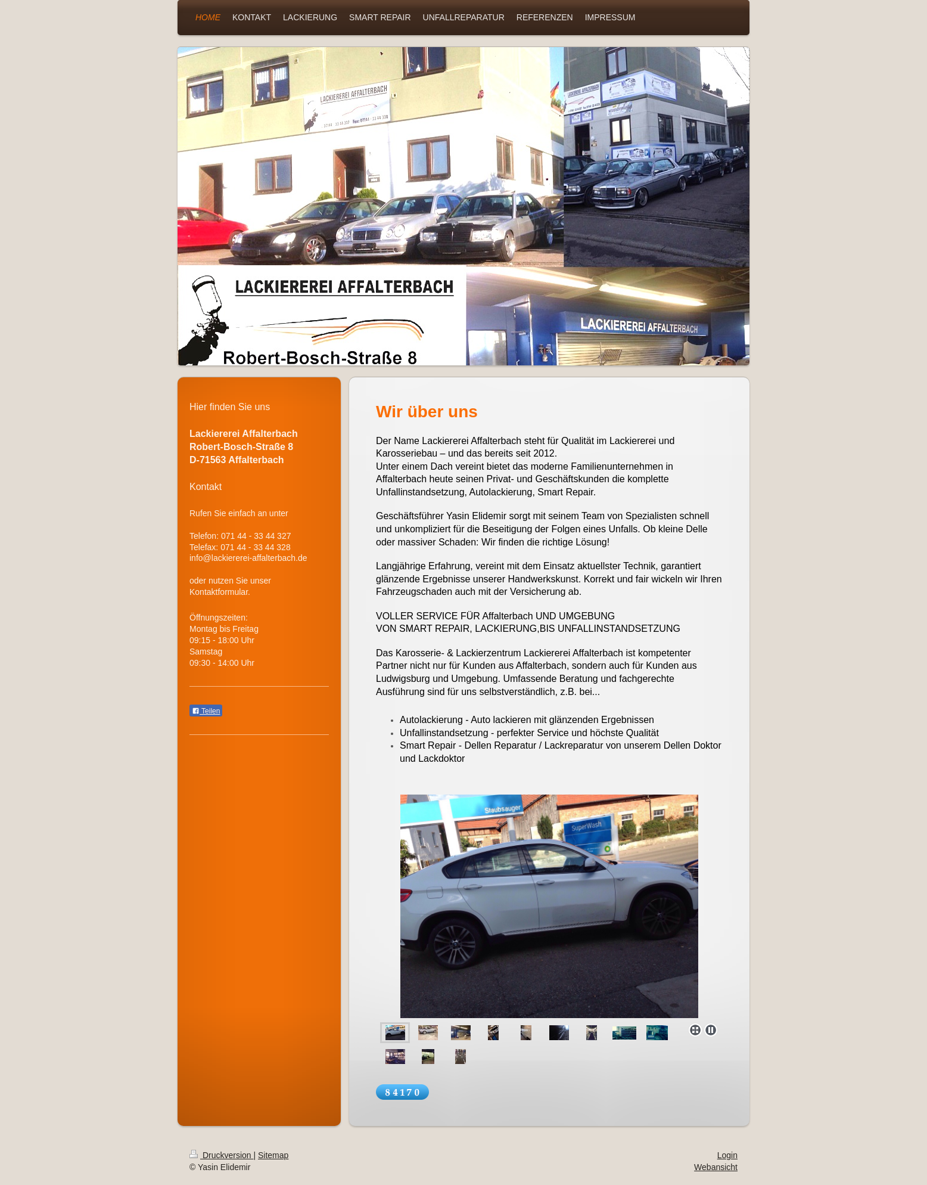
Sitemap (273, 1155)
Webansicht (716, 1167)
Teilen (206, 711)
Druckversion (221, 1155)
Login (727, 1155)
